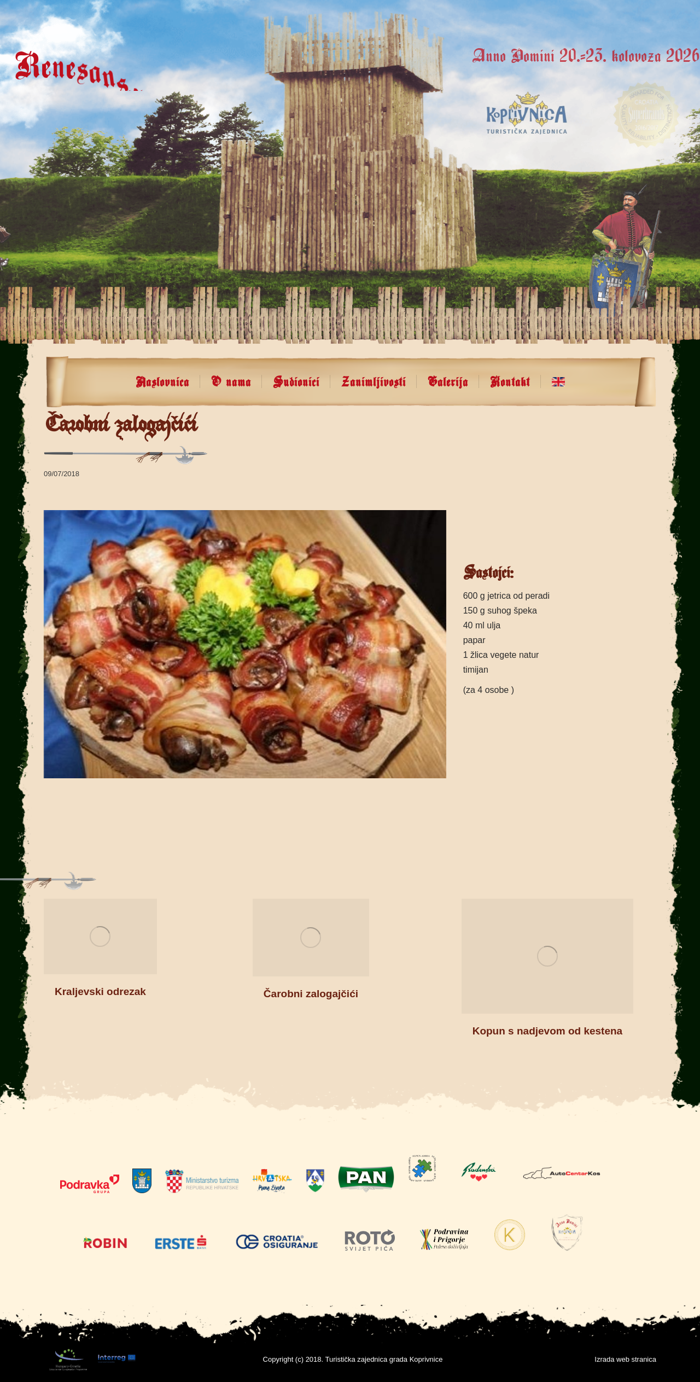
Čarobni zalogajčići (311, 993)
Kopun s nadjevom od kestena (547, 1031)
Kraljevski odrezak (100, 991)
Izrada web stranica (625, 1359)
